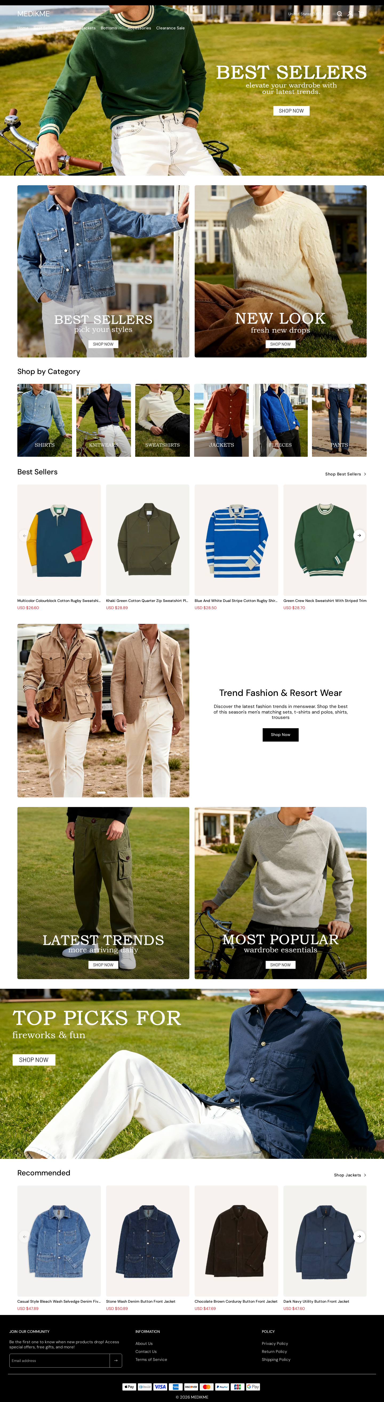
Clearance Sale (170, 28)
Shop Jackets (347, 1175)
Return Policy (274, 1351)
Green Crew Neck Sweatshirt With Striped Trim (325, 600)
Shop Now (280, 734)
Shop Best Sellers (343, 474)
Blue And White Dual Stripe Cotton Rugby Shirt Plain (236, 600)
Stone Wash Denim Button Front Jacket (140, 1301)
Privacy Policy (275, 1343)
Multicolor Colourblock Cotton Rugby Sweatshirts (58, 600)
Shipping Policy (276, 1359)
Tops (66, 28)
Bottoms (109, 28)
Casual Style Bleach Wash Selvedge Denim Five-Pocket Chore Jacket (59, 1301)
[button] (359, 536)
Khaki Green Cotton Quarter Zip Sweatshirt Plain (147, 600)
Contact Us (146, 1351)
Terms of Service (151, 1359)
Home (23, 28)
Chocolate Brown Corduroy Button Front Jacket (236, 1301)
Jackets (88, 28)
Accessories (139, 28)
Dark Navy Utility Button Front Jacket (316, 1301)
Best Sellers (45, 28)
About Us (144, 1343)
